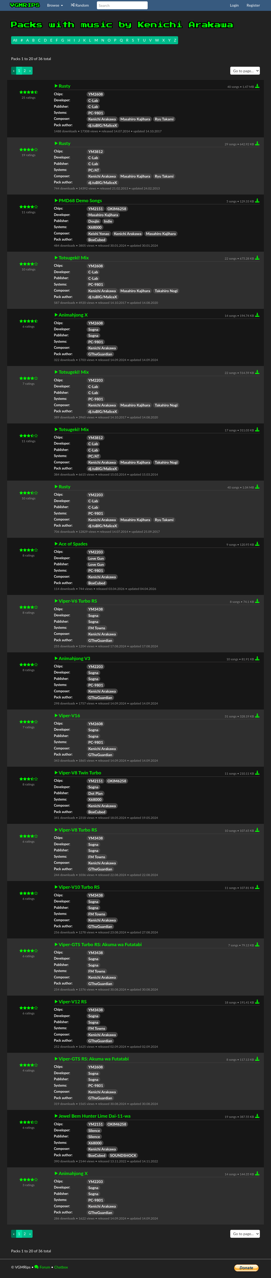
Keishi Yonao (98, 233)
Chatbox (61, 1267)
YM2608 (95, 94)
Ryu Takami (164, 119)
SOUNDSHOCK (123, 1155)
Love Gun (96, 558)
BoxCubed (96, 239)
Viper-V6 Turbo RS (78, 601)
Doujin (94, 221)
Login (234, 5)
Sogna (93, 329)
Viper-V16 (69, 715)
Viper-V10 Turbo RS (79, 887)
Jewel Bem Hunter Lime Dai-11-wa (94, 1116)
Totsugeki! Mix (74, 257)
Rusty (64, 86)
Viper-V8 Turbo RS (78, 830)
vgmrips (25, 5)
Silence (94, 1130)
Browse (55, 5)
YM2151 (95, 208)
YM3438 (95, 609)
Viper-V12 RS (73, 1001)
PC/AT (93, 170)
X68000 (95, 227)
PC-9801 (95, 113)
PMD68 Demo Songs (80, 200)
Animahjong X (73, 315)
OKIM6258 (116, 208)
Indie (108, 221)
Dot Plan (95, 793)
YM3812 (95, 151)
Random (80, 5)
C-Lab (93, 100)
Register (253, 5)
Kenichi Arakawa (102, 119)
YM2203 (95, 380)
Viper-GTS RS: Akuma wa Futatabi (94, 1058)
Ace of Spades (73, 543)
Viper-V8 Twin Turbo (80, 772)
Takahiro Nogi (166, 290)
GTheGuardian (100, 354)
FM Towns (96, 628)
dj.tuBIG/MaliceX (102, 125)
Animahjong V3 (74, 658)
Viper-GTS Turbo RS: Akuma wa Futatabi (100, 944)
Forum (42, 1267)
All (15, 40)
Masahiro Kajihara (135, 119)
